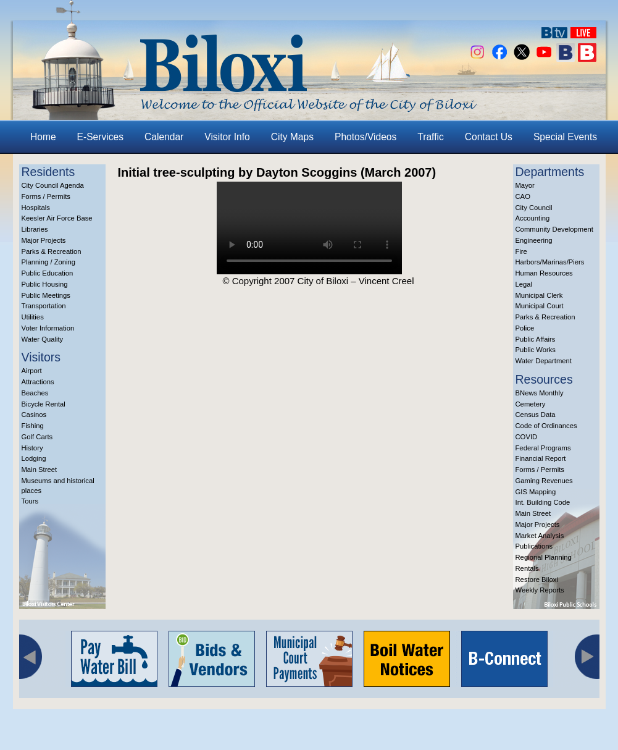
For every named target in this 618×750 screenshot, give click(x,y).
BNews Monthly (540, 393)
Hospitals (36, 207)
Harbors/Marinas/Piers (550, 262)
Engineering (534, 240)
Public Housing (45, 284)
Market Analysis (540, 535)
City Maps (292, 137)
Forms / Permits (46, 196)
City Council (534, 207)
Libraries (35, 229)
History (32, 448)
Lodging (34, 458)
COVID (527, 436)
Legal (524, 284)
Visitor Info (226, 137)
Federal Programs (543, 448)
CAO (523, 196)
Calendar (163, 137)
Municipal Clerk (539, 295)
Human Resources (544, 273)
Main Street (39, 469)
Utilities (33, 317)
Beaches (35, 393)
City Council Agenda (53, 185)
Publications (534, 546)
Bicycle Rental (43, 404)
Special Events (565, 137)
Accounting (533, 218)
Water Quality (43, 339)
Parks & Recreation (51, 251)
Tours (30, 501)
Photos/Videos (365, 137)
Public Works (536, 349)
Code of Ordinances (546, 425)
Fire (521, 251)
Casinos (34, 414)
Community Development (554, 229)
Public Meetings (46, 295)
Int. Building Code (543, 502)
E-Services (100, 137)
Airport (32, 370)
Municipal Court (540, 306)
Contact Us (488, 137)
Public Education (47, 273)
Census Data (536, 414)
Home (43, 137)
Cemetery (531, 404)
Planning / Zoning (49, 262)
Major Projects (44, 240)
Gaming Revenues (544, 480)
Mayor (525, 185)
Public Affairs (536, 339)
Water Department (544, 360)
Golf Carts (37, 436)
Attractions (38, 382)
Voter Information (48, 328)
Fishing (33, 425)
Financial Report (541, 458)
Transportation (44, 306)
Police (525, 328)
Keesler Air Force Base (57, 218)
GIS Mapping (536, 491)
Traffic (430, 137)
